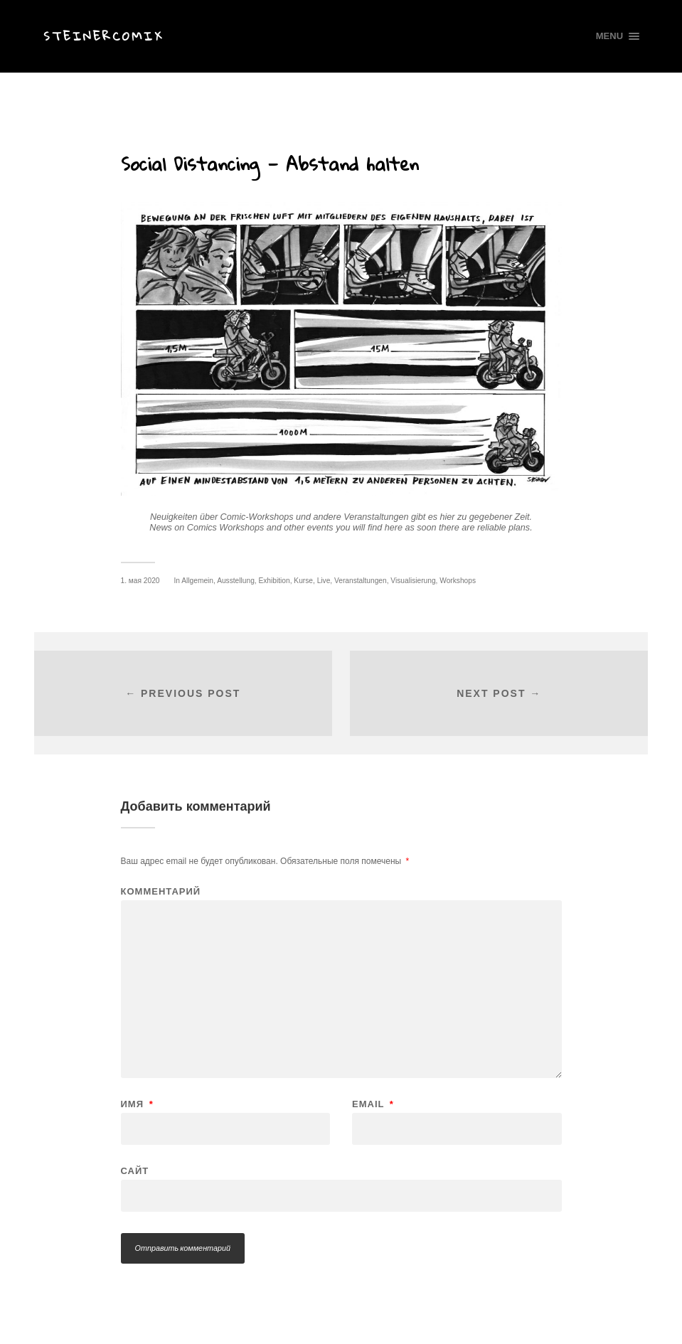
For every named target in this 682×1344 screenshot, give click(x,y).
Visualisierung (412, 581)
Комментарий (161, 891)
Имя (137, 1104)
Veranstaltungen (360, 581)
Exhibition (273, 581)
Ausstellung (236, 581)
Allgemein (197, 581)
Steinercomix (103, 36)
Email (373, 1104)
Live (324, 581)
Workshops (457, 581)
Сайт (135, 1170)
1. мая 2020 (140, 581)
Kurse (303, 581)
